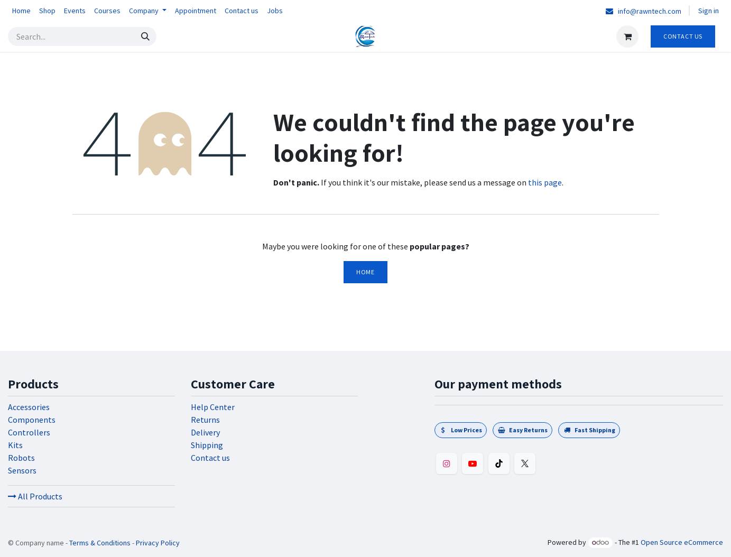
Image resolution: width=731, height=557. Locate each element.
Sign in (708, 10)
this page (545, 182)
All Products (35, 496)
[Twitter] (524, 463)
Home (365, 272)
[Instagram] (446, 463)
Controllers (29, 432)
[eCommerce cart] (627, 36)
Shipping (207, 445)
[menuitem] (21, 11)
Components (31, 419)
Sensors (22, 470)
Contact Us (682, 36)
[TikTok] (499, 463)
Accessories (29, 407)
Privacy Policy (158, 542)
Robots (21, 457)
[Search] (145, 36)
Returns (205, 419)
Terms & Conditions (100, 542)
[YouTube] (472, 463)
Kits (15, 445)
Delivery (205, 432)
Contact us (210, 457)
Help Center (213, 407)
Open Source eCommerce (682, 542)
